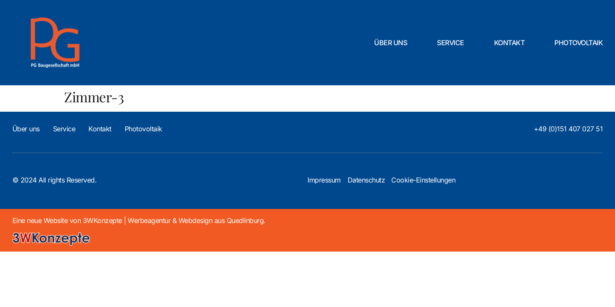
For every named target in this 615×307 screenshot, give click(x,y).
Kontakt (509, 42)
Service (450, 42)
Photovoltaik (578, 42)
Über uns (390, 42)
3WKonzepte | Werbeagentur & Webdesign (148, 220)
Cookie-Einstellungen (423, 180)
